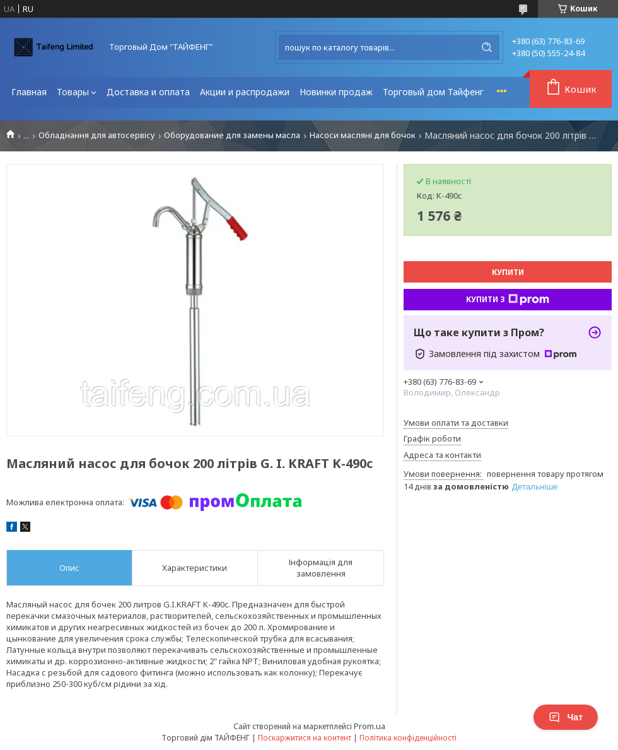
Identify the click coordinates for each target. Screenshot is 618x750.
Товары (73, 92)
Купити (508, 272)
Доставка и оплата (148, 92)
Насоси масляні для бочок (363, 135)
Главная (29, 92)
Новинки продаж (336, 92)
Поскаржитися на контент (304, 737)
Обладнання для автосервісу (96, 135)
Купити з (507, 299)
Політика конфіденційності (408, 737)
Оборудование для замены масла (232, 135)
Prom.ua (369, 726)
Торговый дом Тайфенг (433, 92)
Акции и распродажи (244, 92)
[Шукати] (486, 47)
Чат (566, 717)
